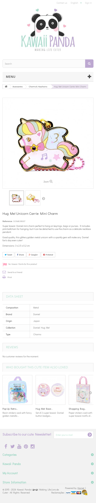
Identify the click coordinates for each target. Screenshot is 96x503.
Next (43, 198)
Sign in (88, 2)
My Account (10, 473)
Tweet (8, 254)
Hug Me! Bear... (44, 408)
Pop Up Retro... (10, 408)
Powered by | (75, 488)
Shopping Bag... (77, 408)
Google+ (33, 254)
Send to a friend (15, 272)
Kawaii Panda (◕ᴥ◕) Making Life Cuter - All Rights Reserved (27, 491)
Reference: (8, 221)
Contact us (62, 2)
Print (10, 277)
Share (20, 254)
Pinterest (48, 254)
